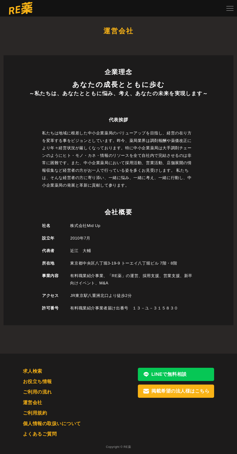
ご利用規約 (35, 412)
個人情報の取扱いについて (52, 423)
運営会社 (32, 402)
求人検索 (32, 371)
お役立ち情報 (37, 381)
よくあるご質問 (40, 434)
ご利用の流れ (37, 391)
